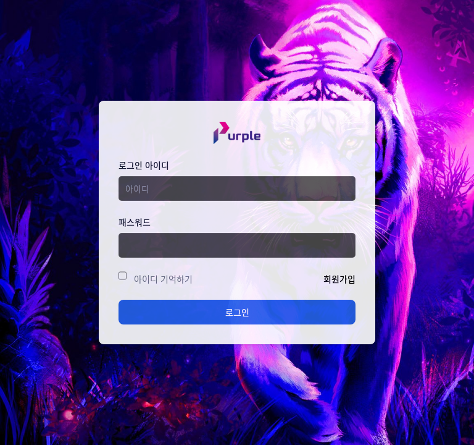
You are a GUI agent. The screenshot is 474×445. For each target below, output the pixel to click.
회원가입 (339, 279)
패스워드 (134, 222)
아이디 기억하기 (163, 279)
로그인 (237, 312)
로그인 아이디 (143, 165)
